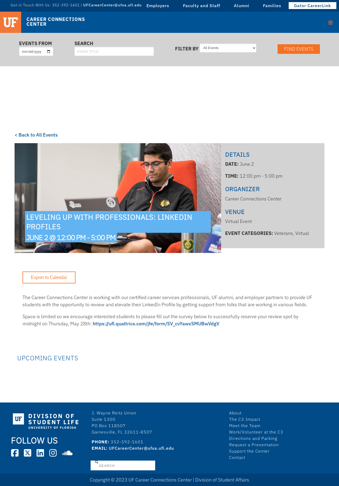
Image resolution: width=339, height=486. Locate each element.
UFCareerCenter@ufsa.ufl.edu (112, 5)
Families (272, 5)
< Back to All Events (36, 135)
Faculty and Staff (201, 5)
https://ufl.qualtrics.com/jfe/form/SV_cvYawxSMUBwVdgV (156, 324)
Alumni (241, 5)
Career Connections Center (55, 22)
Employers (157, 5)
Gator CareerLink (312, 5)
